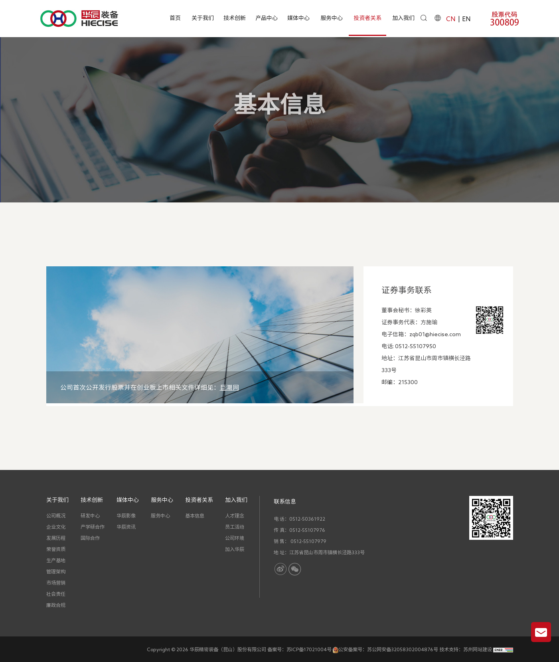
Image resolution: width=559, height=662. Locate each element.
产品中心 (266, 18)
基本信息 (335, 141)
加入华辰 (234, 549)
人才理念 (234, 515)
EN (466, 19)
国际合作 (90, 537)
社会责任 (55, 593)
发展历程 (55, 537)
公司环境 (234, 537)
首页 (175, 18)
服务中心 (331, 18)
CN (450, 19)
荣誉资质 (55, 549)
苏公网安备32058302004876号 (402, 649)
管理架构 (55, 571)
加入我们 (403, 18)
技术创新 (234, 18)
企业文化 (55, 526)
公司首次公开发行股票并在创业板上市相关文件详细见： (149, 387)
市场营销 (55, 582)
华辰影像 (126, 515)
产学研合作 (93, 526)
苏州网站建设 (477, 649)
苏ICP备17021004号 (309, 649)
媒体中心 (298, 18)
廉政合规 (55, 605)
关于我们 (203, 18)
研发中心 (90, 515)
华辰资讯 (126, 526)
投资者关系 (367, 18)
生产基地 (55, 560)
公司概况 (55, 515)
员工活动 (234, 526)
